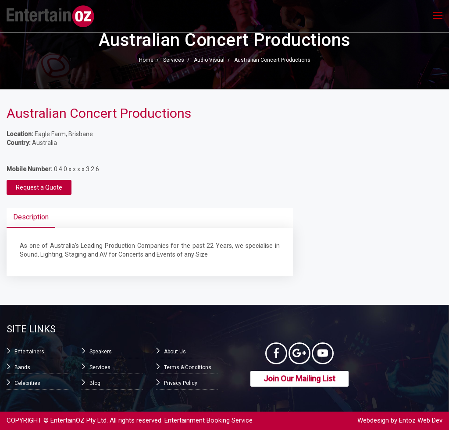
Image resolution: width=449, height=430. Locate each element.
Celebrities (27, 383)
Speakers (100, 352)
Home (146, 60)
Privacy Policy (180, 383)
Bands (22, 367)
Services (173, 60)
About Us (175, 352)
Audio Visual (209, 60)
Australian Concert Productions (272, 60)
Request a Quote (39, 187)
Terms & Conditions (187, 367)
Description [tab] (31, 217)
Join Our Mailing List (299, 378)
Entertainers (29, 352)
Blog (94, 383)
